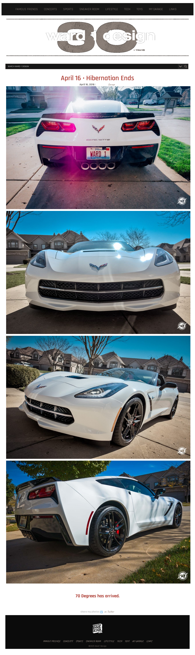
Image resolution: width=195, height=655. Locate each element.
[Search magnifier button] (185, 66)
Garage (111, 84)
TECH (127, 9)
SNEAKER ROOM (89, 9)
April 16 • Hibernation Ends (97, 78)
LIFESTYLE (111, 9)
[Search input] (92, 66)
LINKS (173, 9)
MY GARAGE (156, 9)
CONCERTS (50, 9)
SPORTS (68, 9)
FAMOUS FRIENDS (26, 9)
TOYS (139, 9)
